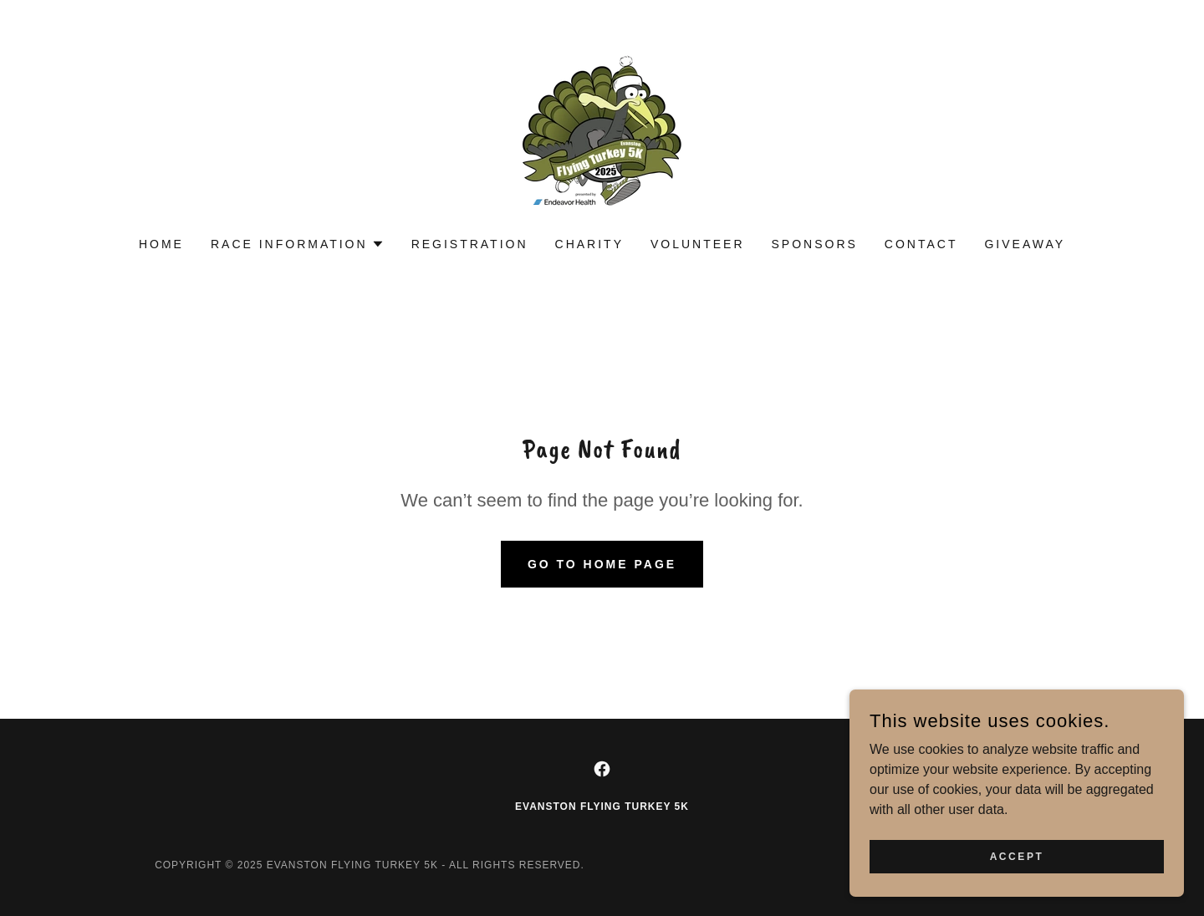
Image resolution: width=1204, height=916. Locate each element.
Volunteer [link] (697, 244)
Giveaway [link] (1024, 244)
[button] (298, 244)
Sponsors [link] (815, 244)
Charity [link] (589, 244)
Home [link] (161, 244)
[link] (602, 129)
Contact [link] (921, 244)
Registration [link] (469, 244)
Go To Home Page (602, 564)
